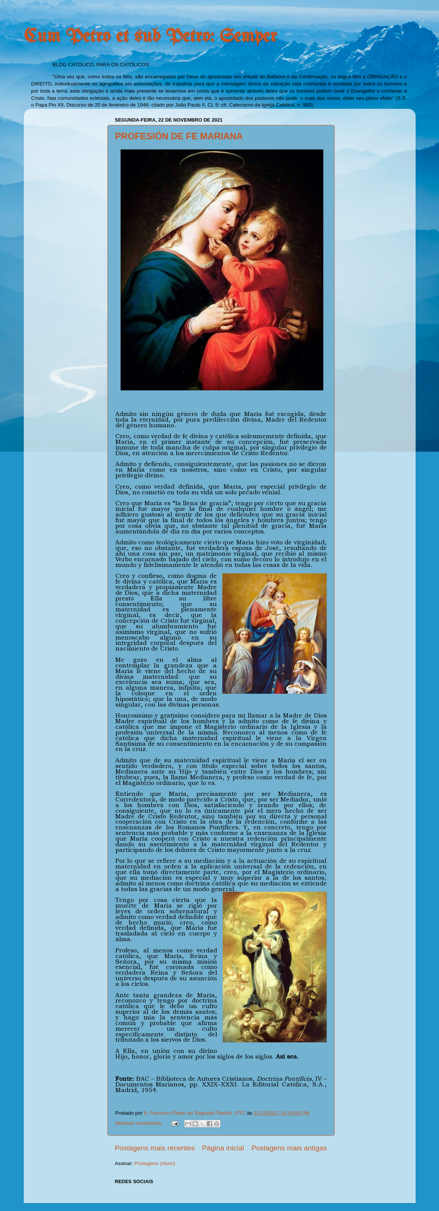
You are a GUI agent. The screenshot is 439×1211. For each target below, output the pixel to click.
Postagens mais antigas (289, 1148)
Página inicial (223, 1148)
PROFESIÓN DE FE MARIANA (179, 136)
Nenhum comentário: (139, 1123)
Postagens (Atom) (155, 1163)
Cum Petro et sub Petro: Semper (150, 37)
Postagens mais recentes (155, 1148)
